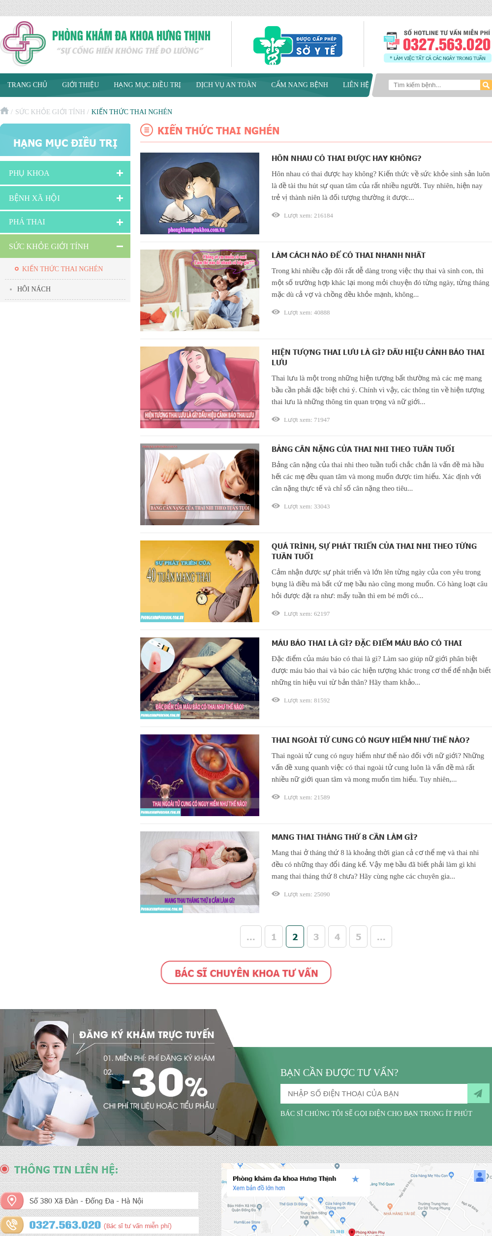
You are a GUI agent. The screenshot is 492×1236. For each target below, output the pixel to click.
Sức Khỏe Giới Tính (50, 112)
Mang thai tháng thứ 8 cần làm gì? (345, 836)
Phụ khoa (29, 173)
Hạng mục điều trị (147, 85)
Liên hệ (356, 85)
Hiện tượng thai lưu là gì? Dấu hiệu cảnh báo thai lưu (378, 357)
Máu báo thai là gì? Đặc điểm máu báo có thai (367, 642)
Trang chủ (27, 85)
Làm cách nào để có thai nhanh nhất (349, 254)
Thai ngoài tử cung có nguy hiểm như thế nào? (371, 739)
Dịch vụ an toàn (226, 85)
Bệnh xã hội (34, 198)
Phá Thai (27, 222)
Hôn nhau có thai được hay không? (347, 157)
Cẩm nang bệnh (299, 85)
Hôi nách (34, 289)
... (250, 936)
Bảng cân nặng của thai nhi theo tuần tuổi (363, 448)
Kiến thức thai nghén (62, 269)
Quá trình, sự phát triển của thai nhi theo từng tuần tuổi (374, 551)
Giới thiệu (80, 85)
